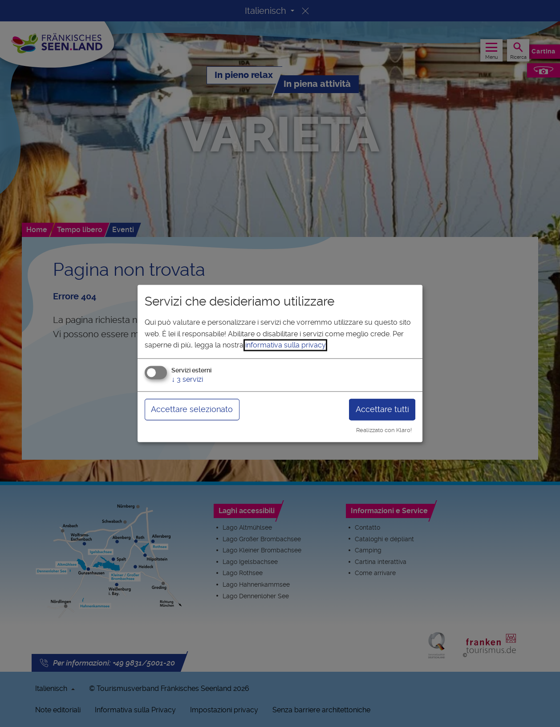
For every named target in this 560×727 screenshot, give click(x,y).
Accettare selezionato (192, 409)
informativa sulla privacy (285, 345)
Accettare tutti (382, 409)
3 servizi (187, 379)
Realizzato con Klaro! (384, 430)
